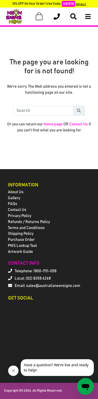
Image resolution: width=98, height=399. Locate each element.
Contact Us (78, 124)
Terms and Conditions (26, 228)
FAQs (12, 204)
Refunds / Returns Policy (29, 222)
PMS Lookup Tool (22, 246)
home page (53, 124)
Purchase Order (21, 240)
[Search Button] (79, 111)
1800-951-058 (44, 271)
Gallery (14, 198)
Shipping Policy (20, 234)
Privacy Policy (19, 216)
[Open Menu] (88, 16)
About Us (16, 192)
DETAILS (81, 4)
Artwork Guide (20, 252)
